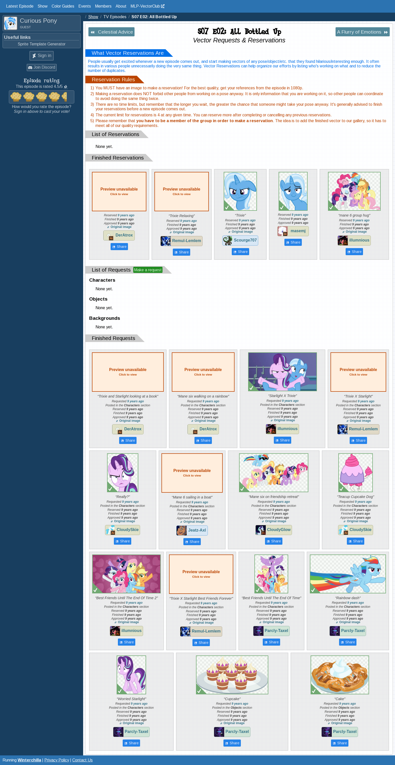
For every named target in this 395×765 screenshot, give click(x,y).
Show (43, 6)
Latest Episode (20, 6)
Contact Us (82, 760)
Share (121, 247)
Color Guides (63, 6)
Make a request (148, 270)
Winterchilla (29, 760)
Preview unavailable (119, 191)
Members (103, 6)
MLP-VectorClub (145, 6)
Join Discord (44, 67)
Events (84, 6)
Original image (119, 227)
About (121, 6)
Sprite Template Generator (41, 44)
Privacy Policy (56, 760)
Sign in (44, 55)
